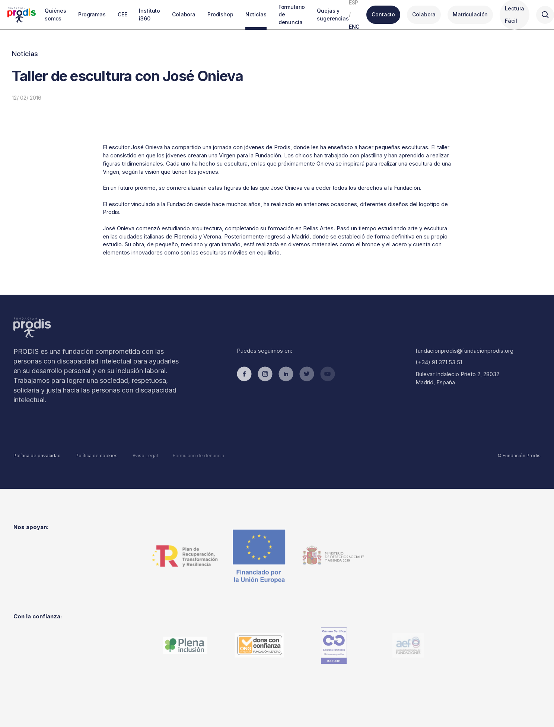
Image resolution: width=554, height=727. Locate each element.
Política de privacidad (37, 455)
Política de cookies (97, 455)
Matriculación (470, 14)
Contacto (383, 14)
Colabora (424, 14)
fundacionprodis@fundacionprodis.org (464, 350)
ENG (354, 26)
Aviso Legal (145, 455)
